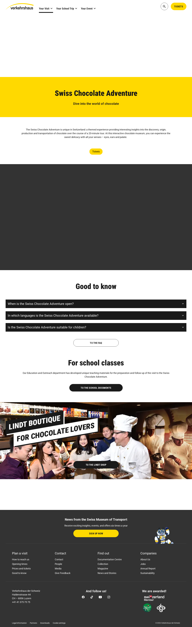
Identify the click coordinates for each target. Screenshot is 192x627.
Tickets (96, 151)
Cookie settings (59, 623)
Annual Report (147, 568)
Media (58, 568)
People (58, 564)
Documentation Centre (110, 559)
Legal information (19, 623)
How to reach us (20, 559)
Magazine (103, 568)
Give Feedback (62, 573)
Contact (59, 559)
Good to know (19, 573)
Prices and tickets (21, 568)
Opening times (19, 564)
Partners (33, 623)
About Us (145, 559)
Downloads (45, 623)
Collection (103, 564)
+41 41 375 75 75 (21, 602)
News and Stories (107, 573)
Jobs (143, 564)
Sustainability (147, 573)
